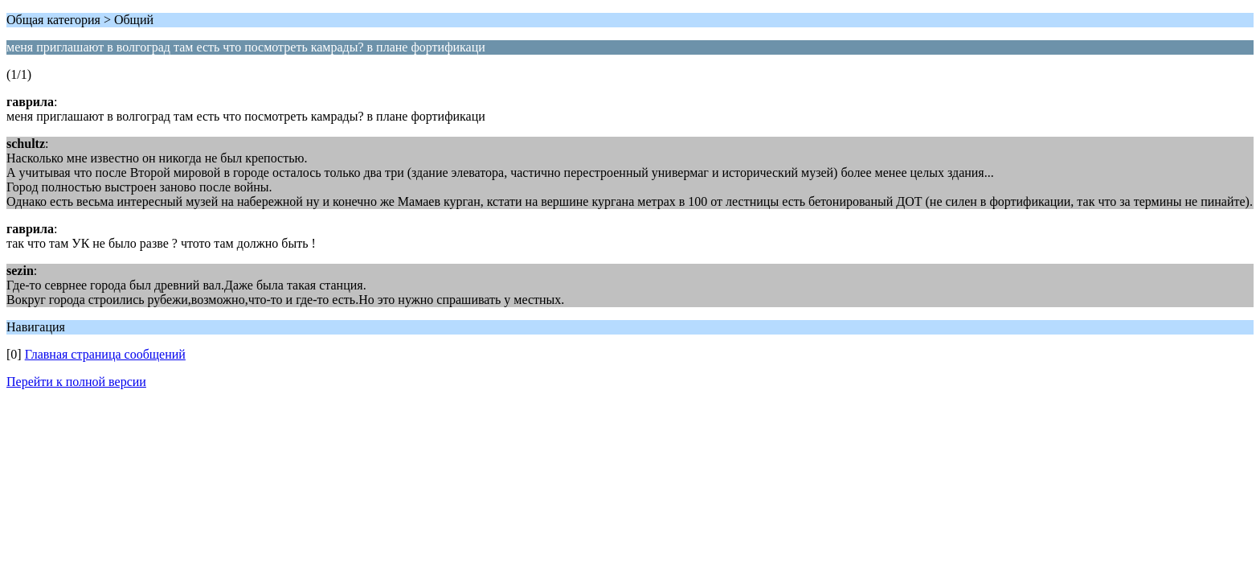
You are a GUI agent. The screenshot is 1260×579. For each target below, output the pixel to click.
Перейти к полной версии (76, 381)
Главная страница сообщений (105, 354)
